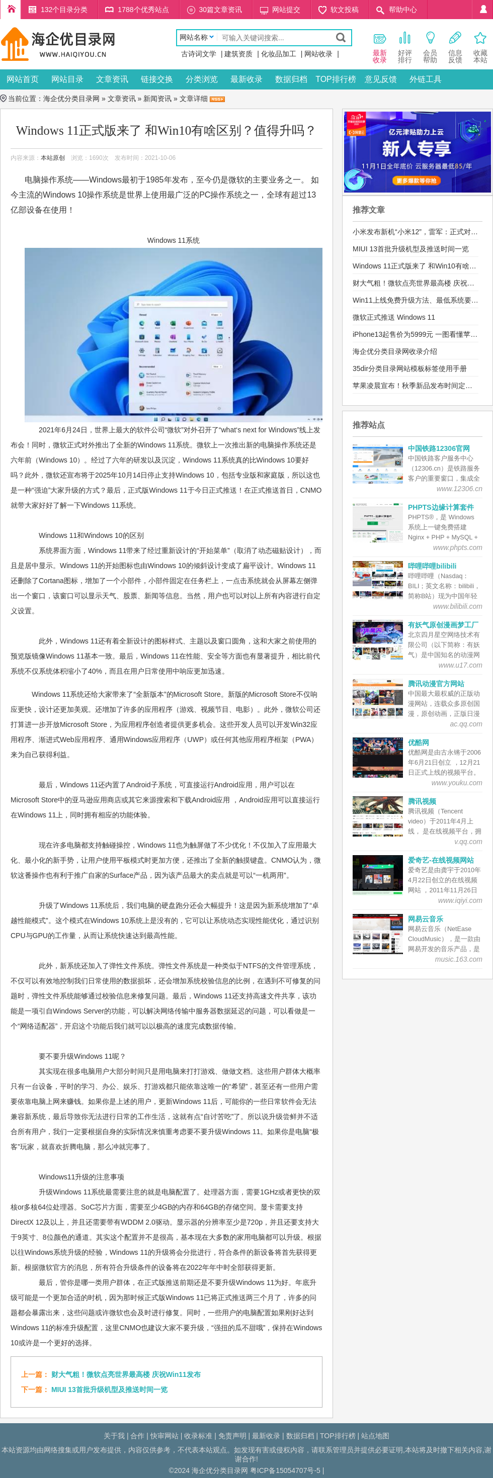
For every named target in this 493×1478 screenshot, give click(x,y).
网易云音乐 (425, 919)
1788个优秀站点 (143, 10)
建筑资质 (238, 54)
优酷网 (418, 742)
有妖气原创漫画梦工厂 (443, 625)
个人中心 (482, 9)
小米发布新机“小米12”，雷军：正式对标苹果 (422, 232)
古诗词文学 (198, 54)
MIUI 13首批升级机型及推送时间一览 (109, 1389)
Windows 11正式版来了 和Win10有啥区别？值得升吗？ (166, 130)
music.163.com (458, 959)
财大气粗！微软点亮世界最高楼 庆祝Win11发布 (126, 1374)
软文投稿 (345, 10)
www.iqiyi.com (460, 900)
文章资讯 (112, 79)
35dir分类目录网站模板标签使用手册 (410, 368)
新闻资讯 (157, 99)
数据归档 (291, 79)
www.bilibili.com (457, 606)
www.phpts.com (457, 547)
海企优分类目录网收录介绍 (395, 351)
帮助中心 (403, 10)
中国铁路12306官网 (439, 448)
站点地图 (375, 1436)
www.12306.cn (459, 489)
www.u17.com (460, 665)
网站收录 (318, 54)
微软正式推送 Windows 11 (394, 317)
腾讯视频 (422, 801)
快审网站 (164, 1436)
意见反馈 (381, 79)
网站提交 (286, 10)
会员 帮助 (430, 47)
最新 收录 (380, 47)
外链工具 (425, 79)
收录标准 (198, 1436)
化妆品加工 (278, 54)
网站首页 (23, 79)
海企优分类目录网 (71, 99)
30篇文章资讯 (220, 10)
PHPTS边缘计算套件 (441, 507)
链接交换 (157, 79)
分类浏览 (202, 79)
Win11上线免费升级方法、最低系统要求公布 (422, 300)
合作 (137, 1436)
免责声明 (232, 1436)
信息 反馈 (455, 47)
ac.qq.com (466, 724)
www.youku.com (457, 783)
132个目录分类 (64, 10)
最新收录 (246, 79)
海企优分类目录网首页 (10, 9)
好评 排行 (405, 47)
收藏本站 (480, 47)
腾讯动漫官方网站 (436, 684)
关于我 (114, 1436)
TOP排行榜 (335, 79)
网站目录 (67, 79)
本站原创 (53, 157)
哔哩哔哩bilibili (432, 566)
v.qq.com (468, 842)
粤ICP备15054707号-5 (285, 1470)
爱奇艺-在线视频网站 (441, 860)
